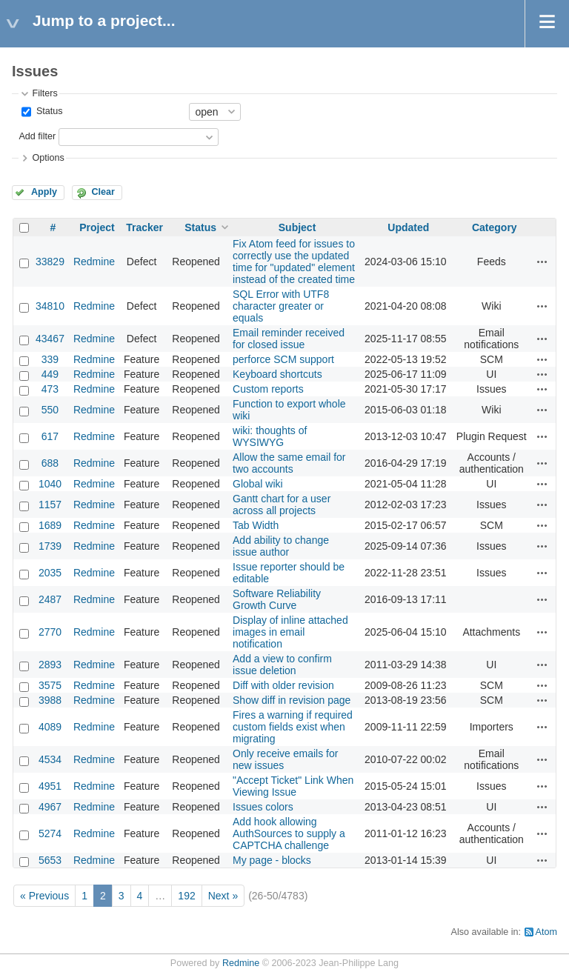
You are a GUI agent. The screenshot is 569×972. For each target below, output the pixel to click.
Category (494, 227)
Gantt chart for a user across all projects (281, 504)
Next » (223, 896)
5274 (50, 833)
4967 (50, 807)
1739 (50, 546)
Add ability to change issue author (281, 546)
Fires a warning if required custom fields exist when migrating (293, 727)
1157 (50, 504)
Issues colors (263, 807)
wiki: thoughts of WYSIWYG (270, 436)
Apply (44, 192)
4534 (50, 759)
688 (50, 463)
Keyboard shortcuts (277, 374)
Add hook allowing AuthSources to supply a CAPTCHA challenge (289, 833)
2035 (50, 573)
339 (50, 359)
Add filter (37, 136)
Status (47, 111)
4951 (50, 786)
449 (50, 374)
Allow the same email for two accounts (289, 463)
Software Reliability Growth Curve (277, 599)
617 (50, 436)
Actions (542, 261)
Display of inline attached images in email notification (290, 632)
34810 (50, 306)
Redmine (94, 261)
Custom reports (268, 389)
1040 (50, 484)
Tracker (144, 227)
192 (186, 896)
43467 (50, 338)
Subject (297, 227)
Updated (408, 227)
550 (50, 410)
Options (48, 158)
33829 (50, 261)
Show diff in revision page (291, 700)
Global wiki (258, 484)
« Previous (44, 896)
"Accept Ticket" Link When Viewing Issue (293, 786)
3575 (50, 685)
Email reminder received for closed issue (289, 338)
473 (50, 389)
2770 (50, 632)
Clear (103, 192)
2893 (50, 664)
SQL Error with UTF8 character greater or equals (281, 306)
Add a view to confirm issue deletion (282, 664)
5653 (50, 860)
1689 (50, 525)
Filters (44, 93)
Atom (546, 932)
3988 (50, 700)
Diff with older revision (283, 685)
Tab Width (256, 525)
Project (96, 227)
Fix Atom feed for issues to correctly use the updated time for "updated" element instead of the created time (294, 261)
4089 (50, 727)
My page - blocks (272, 860)
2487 (50, 599)
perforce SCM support (283, 359)
